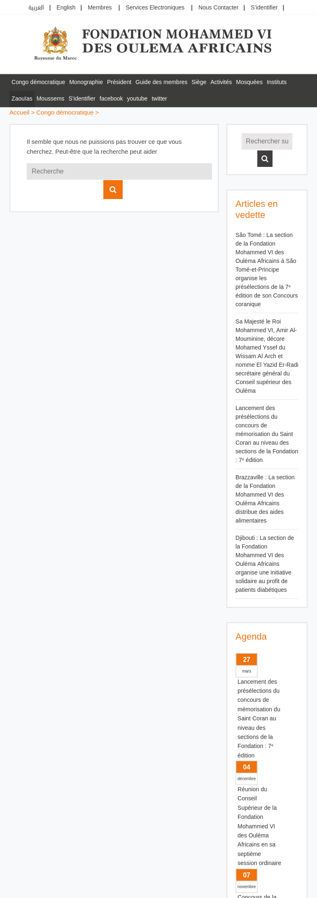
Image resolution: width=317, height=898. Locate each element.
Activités (221, 82)
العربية (36, 8)
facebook (111, 99)
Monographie (86, 82)
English (65, 8)
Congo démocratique (38, 82)
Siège (198, 82)
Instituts (277, 82)
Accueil (19, 112)
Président (119, 82)
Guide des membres (161, 82)
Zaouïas (22, 99)
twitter (159, 99)
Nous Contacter (218, 8)
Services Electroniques (155, 8)
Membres (100, 8)
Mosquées (249, 82)
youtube (137, 99)
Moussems (51, 99)
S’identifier (264, 8)
